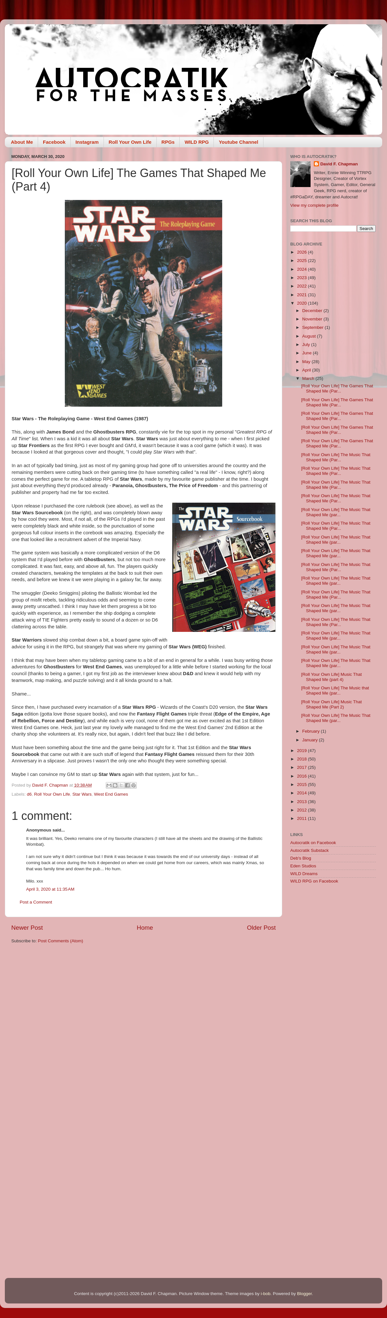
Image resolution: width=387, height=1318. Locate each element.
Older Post (261, 927)
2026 (302, 252)
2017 (302, 767)
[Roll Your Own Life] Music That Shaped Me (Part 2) (331, 704)
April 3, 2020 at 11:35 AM (50, 889)
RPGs (168, 142)
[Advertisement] (333, 935)
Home (145, 927)
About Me (22, 142)
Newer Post (27, 927)
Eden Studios (303, 865)
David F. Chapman (339, 164)
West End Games (111, 794)
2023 (302, 277)
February (311, 731)
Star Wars (82, 794)
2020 (302, 303)
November (312, 319)
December (312, 310)
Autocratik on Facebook (313, 842)
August (309, 336)
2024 (302, 269)
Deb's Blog (300, 858)
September (313, 327)
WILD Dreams (304, 873)
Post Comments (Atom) (60, 940)
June (307, 352)
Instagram (87, 142)
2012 (302, 810)
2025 (302, 260)
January (310, 739)
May (307, 361)
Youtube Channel (238, 142)
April (307, 370)
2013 (302, 801)
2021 (302, 294)
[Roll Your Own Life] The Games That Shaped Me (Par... (337, 388)
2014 (302, 792)
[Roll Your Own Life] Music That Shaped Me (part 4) (331, 677)
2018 (302, 759)
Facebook (54, 142)
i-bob (265, 1293)
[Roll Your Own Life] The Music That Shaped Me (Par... (336, 457)
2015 (302, 784)
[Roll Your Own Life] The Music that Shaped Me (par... (335, 690)
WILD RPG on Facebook (314, 881)
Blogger (304, 1293)
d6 (29, 794)
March (308, 378)
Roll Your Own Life (130, 142)
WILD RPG (196, 142)
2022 (302, 286)
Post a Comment (36, 902)
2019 (302, 750)
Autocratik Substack (309, 850)
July (306, 344)
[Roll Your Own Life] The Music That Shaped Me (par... (336, 512)
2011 (302, 818)
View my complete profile (314, 205)
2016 (302, 776)
